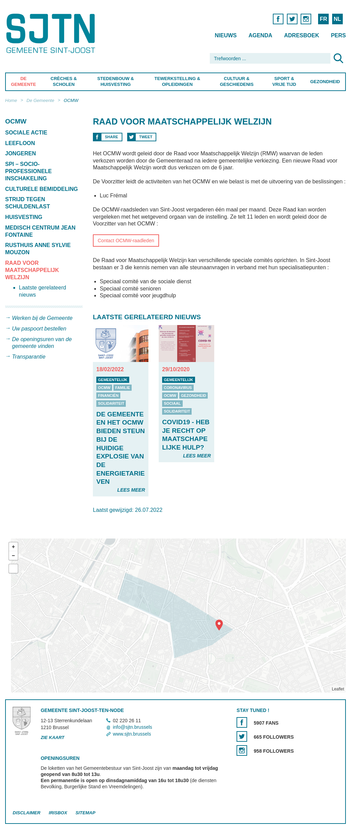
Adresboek (301, 35)
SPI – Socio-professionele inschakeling (28, 171)
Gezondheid (325, 81)
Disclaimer (26, 812)
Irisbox (58, 812)
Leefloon (20, 143)
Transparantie (29, 357)
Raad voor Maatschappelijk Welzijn (32, 270)
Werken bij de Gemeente (42, 318)
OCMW (71, 100)
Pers (338, 35)
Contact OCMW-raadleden (126, 240)
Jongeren (20, 153)
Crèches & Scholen (64, 81)
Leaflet (338, 689)
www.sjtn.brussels (132, 734)
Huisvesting (23, 217)
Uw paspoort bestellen (39, 329)
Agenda (260, 35)
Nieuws (226, 35)
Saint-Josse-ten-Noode (52, 33)
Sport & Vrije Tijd (284, 81)
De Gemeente (23, 81)
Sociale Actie (26, 132)
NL (337, 19)
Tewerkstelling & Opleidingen (178, 81)
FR (323, 19)
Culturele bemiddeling (41, 189)
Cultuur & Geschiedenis (236, 81)
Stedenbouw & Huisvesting (115, 81)
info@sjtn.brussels (132, 727)
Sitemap (85, 812)
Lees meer (131, 490)
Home (11, 100)
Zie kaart (52, 737)
